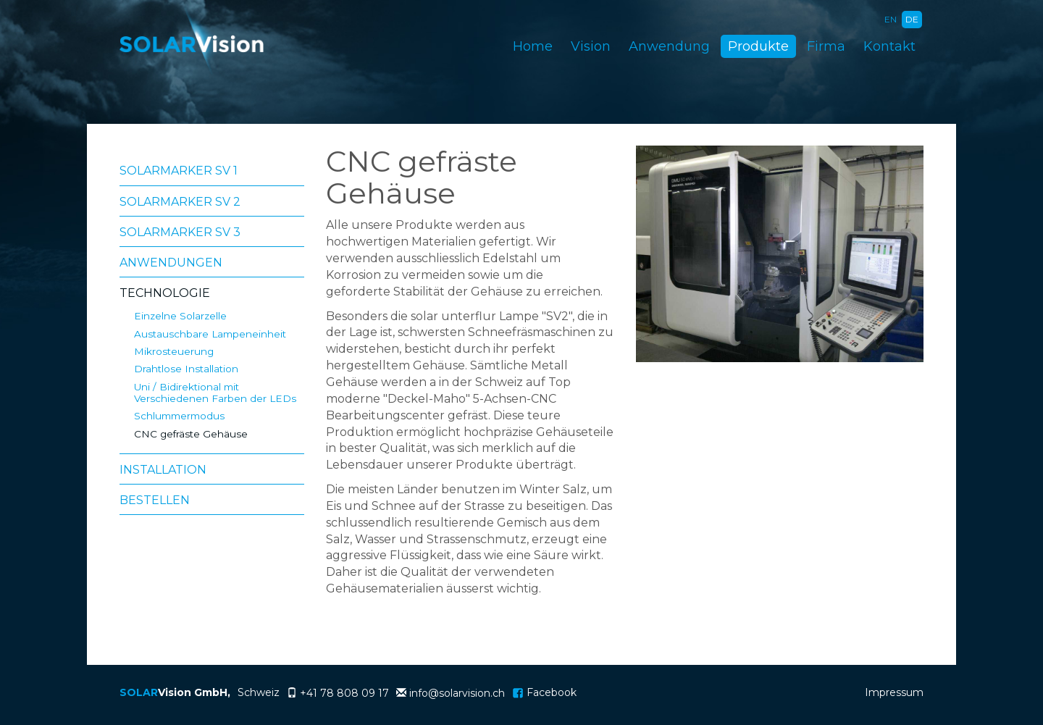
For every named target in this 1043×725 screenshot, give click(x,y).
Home (533, 46)
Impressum (894, 692)
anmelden (828, 694)
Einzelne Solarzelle (180, 316)
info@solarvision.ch (457, 693)
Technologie (165, 293)
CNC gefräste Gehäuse (191, 434)
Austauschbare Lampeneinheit (210, 334)
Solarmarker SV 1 (179, 170)
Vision (591, 46)
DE (911, 19)
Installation (163, 470)
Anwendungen (171, 262)
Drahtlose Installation (186, 368)
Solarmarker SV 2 (180, 202)
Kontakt (889, 46)
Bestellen (155, 500)
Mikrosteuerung (174, 351)
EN (890, 19)
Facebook (544, 692)
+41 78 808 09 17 (344, 693)
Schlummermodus (179, 416)
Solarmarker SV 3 (180, 232)
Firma (826, 46)
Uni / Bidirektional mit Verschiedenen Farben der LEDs (215, 392)
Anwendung (669, 46)
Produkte (758, 46)
